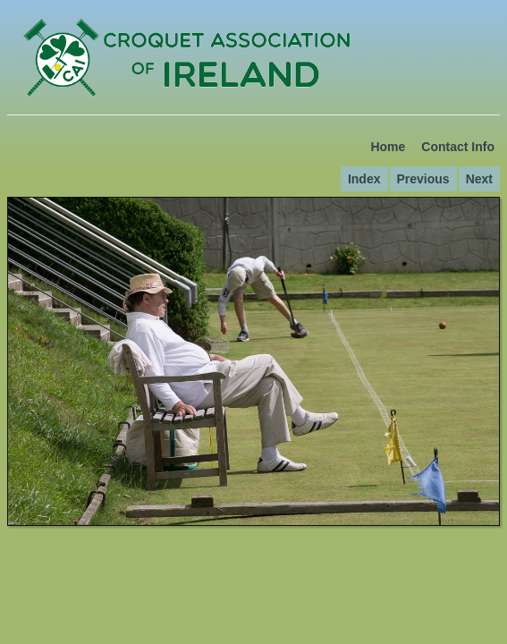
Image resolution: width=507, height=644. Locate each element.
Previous (423, 179)
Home (387, 147)
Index (364, 179)
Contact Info (457, 147)
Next (479, 179)
